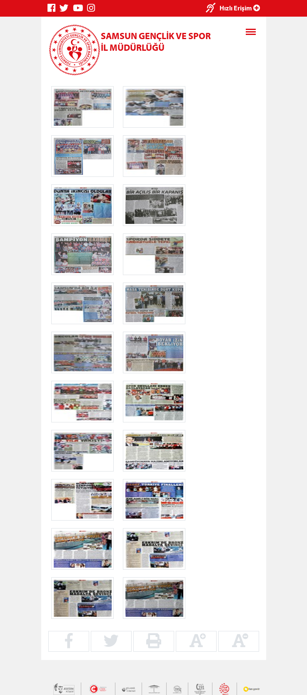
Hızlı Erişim (240, 8)
